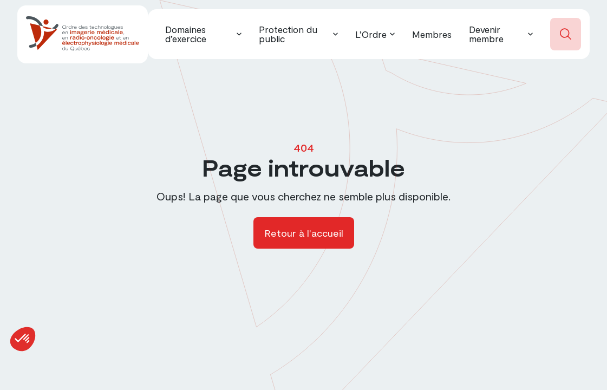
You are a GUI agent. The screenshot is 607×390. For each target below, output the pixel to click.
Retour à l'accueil (303, 233)
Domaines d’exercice (185, 34)
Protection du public (288, 34)
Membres (432, 34)
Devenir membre (486, 34)
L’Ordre (371, 34)
